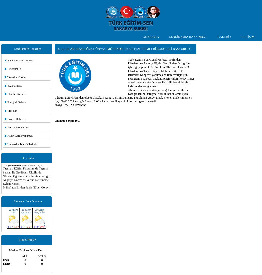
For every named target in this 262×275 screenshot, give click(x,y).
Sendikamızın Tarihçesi (19, 60)
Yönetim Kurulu (15, 77)
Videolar (11, 110)
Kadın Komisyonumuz (19, 135)
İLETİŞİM (247, 37)
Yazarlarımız (13, 85)
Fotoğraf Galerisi (15, 102)
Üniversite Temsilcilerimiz (21, 144)
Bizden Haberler (15, 119)
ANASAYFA (151, 37)
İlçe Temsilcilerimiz (17, 127)
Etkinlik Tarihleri (16, 93)
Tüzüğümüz (13, 68)
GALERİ (223, 37)
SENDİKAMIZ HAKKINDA (187, 37)
